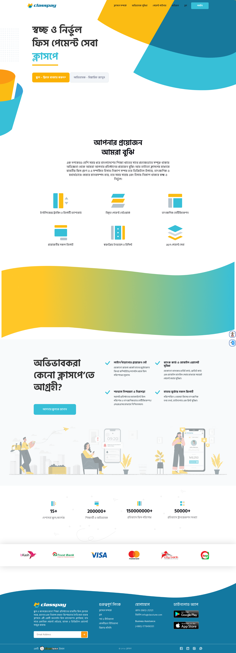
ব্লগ (185, 6)
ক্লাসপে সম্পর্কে (120, 6)
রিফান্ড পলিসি (105, 628)
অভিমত (175, 6)
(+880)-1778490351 (144, 626)
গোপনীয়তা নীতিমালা (108, 623)
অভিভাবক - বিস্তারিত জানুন (89, 77)
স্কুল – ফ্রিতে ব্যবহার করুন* (51, 77)
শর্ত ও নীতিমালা (106, 619)
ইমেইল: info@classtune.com (148, 615)
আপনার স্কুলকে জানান (55, 409)
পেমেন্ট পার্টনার (159, 6)
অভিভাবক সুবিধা (140, 6)
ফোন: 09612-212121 (144, 610)
